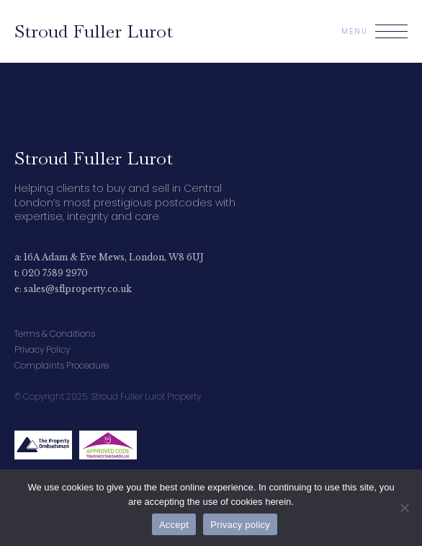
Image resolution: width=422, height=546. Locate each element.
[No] (404, 508)
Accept (174, 524)
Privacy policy (240, 524)
